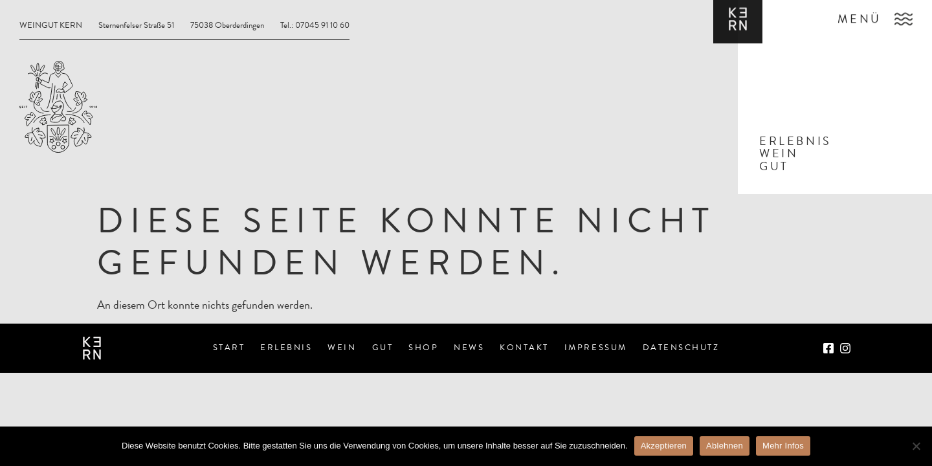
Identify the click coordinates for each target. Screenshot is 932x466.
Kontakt (524, 347)
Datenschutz (681, 347)
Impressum (595, 347)
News (469, 347)
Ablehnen (724, 445)
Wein (341, 347)
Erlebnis (286, 347)
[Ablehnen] (915, 445)
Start (229, 347)
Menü (860, 16)
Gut (383, 347)
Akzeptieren (664, 445)
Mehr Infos (783, 445)
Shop (423, 347)
